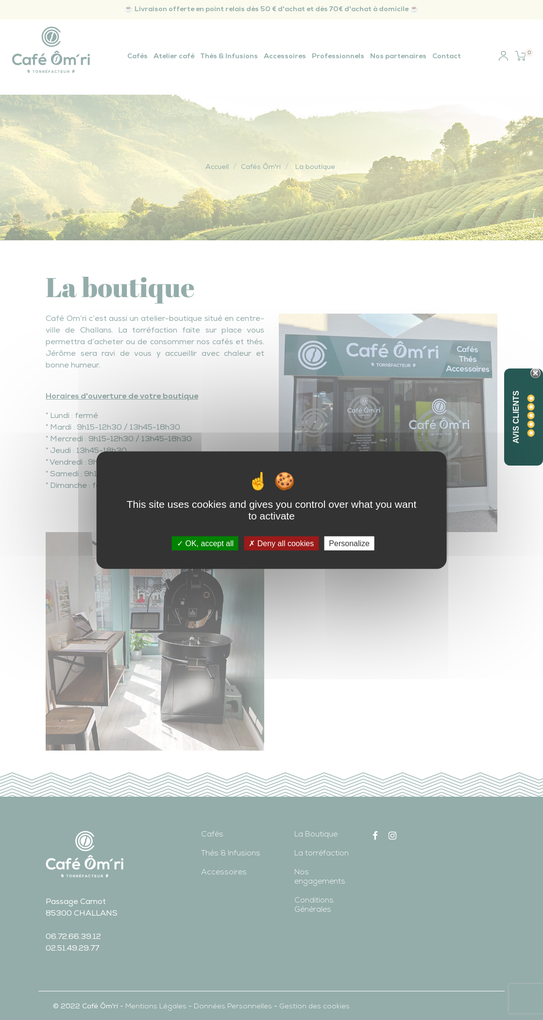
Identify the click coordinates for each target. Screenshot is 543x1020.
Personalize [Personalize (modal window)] (349, 543)
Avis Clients (516, 417)
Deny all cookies (281, 543)
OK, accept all (205, 543)
